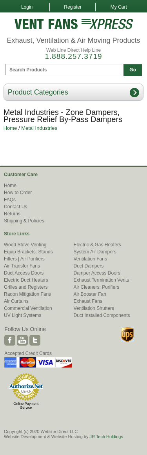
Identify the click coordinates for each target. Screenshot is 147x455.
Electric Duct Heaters (26, 280)
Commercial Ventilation (28, 308)
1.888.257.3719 (73, 56)
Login (27, 7)
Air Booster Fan (90, 294)
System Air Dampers (95, 252)
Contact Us (15, 206)
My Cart (119, 7)
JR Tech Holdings (106, 436)
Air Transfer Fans (22, 266)
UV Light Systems (22, 315)
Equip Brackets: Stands (28, 252)
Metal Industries (39, 128)
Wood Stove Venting (25, 245)
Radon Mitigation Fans (27, 294)
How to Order (18, 192)
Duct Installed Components (102, 315)
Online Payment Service (25, 406)
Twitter (34, 340)
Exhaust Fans (88, 301)
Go (132, 70)
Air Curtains (16, 301)
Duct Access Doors (24, 273)
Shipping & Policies (24, 221)
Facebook (9, 340)
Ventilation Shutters (94, 308)
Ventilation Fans (90, 259)
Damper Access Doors (97, 273)
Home (10, 128)
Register (73, 7)
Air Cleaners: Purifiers (97, 287)
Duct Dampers (89, 266)
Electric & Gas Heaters (97, 245)
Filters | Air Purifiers (24, 259)
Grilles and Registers (25, 287)
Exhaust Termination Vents (101, 280)
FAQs (10, 199)
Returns (12, 214)
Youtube (22, 340)
